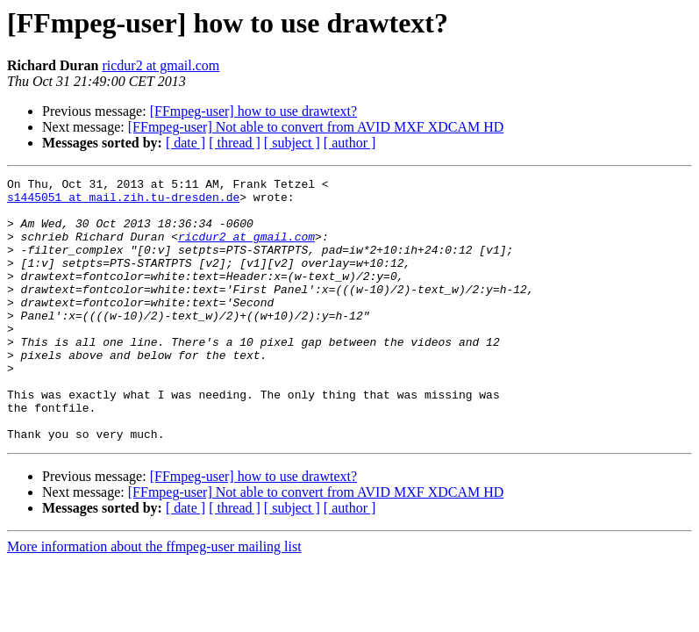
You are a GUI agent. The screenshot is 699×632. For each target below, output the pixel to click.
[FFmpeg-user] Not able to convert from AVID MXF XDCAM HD (316, 126)
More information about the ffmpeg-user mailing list (154, 599)
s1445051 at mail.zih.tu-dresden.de (123, 202)
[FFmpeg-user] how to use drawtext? (253, 111)
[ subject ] (292, 142)
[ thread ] (234, 142)
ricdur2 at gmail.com (160, 65)
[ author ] (350, 142)
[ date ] (185, 142)
